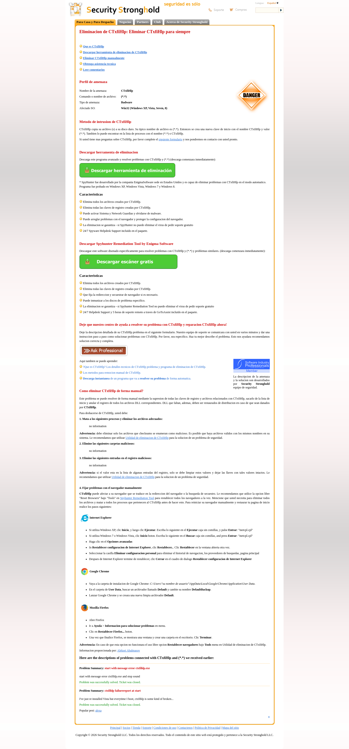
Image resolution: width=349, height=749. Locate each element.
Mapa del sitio (230, 727)
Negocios (125, 22)
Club (157, 22)
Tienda (136, 727)
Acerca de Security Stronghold (186, 22)
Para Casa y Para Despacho (95, 22)
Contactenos (185, 727)
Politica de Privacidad (207, 727)
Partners (142, 22)
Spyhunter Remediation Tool (137, 498)
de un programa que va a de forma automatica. (137, 378)
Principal (115, 727)
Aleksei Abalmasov (128, 650)
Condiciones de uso (164, 727)
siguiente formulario (170, 139)
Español (272, 2)
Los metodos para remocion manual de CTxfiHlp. (112, 372)
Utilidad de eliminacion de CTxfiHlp (147, 437)
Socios (126, 727)
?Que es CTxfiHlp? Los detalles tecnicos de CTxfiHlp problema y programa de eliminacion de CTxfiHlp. (144, 367)
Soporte (146, 727)
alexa (98, 710)
